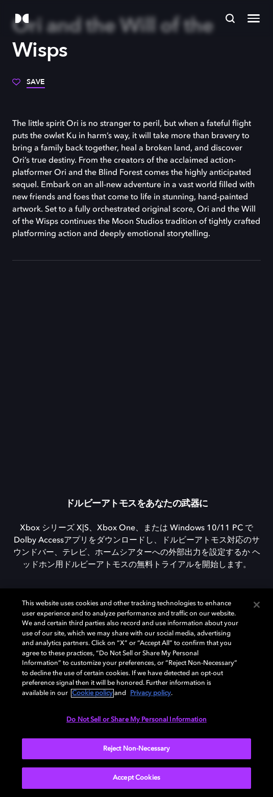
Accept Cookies (136, 778)
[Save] (28, 86)
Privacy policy (150, 693)
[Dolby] (22, 19)
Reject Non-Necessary (136, 748)
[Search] (230, 18)
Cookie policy (92, 693)
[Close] (256, 605)
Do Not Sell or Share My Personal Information (136, 719)
